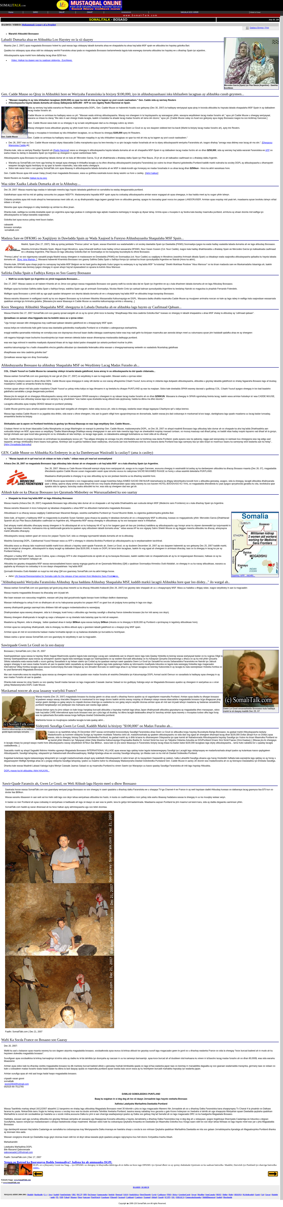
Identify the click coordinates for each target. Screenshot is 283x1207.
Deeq (80, 1197)
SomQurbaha (65, 1195)
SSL (173, 1197)
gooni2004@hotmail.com (17, 1084)
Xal (262, 1195)
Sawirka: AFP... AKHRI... (255, 574)
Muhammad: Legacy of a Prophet (39, 24)
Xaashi (160, 1197)
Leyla (154, 1195)
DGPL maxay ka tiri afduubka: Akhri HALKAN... (26, 770)
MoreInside (227, 1197)
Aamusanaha (102, 1195)
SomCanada (210, 1195)
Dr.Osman (92, 1195)
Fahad (66, 1197)
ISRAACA (180, 1197)
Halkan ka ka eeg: (38, 178)
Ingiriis (111, 1195)
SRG (74, 1195)
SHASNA (238, 1195)
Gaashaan (105, 1197)
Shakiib (30, 1195)
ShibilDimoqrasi (208, 1197)
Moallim (201, 1195)
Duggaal (119, 1195)
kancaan (86, 1197)
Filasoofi (113, 1197)
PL (57, 1197)
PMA (169, 1195)
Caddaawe (162, 1195)
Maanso (74, 1197)
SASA (125, 1195)
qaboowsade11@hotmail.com (18, 1152)
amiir (53, 1197)
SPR (85, 1195)
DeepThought (145, 1195)
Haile (231, 1195)
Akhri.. (36, 1167)
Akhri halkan (152, 173)
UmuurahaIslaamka (193, 1197)
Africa (174, 1195)
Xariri (257, 1195)
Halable (275, 1195)
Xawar (267, 1195)
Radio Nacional (61, 150)
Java (50, 1195)
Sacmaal (121, 1197)
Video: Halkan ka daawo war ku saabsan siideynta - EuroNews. (42, 60)
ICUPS (167, 1197)
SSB (61, 1197)
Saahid (56, 1195)
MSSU (218, 1195)
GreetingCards (184, 1195)
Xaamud (147, 1197)
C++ (45, 1195)
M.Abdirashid (248, 1195)
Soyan (194, 1195)
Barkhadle (38, 1195)
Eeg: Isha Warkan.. (27, 259)
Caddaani (130, 1197)
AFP (267, 150)
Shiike (225, 1195)
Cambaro (138, 1197)
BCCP (79, 1195)
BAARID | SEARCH (141, 1187)
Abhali (154, 1197)
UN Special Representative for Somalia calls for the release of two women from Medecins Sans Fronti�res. (67, 576)
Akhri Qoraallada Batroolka (18, 444)
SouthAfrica (134, 1195)
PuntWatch (95, 1197)
